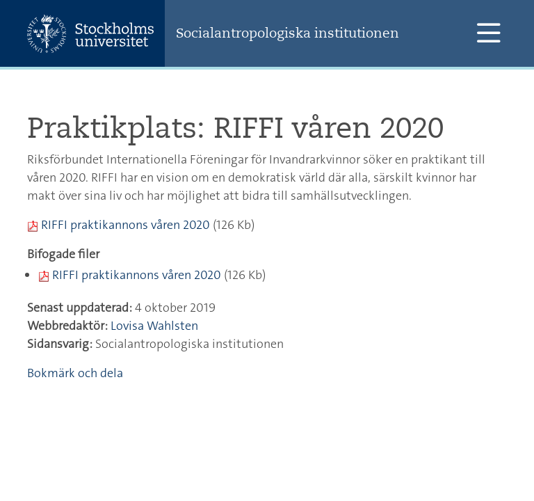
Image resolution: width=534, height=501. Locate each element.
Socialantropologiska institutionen (287, 33)
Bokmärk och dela (75, 373)
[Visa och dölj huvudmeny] (488, 33)
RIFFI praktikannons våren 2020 (125, 224)
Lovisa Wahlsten (154, 325)
